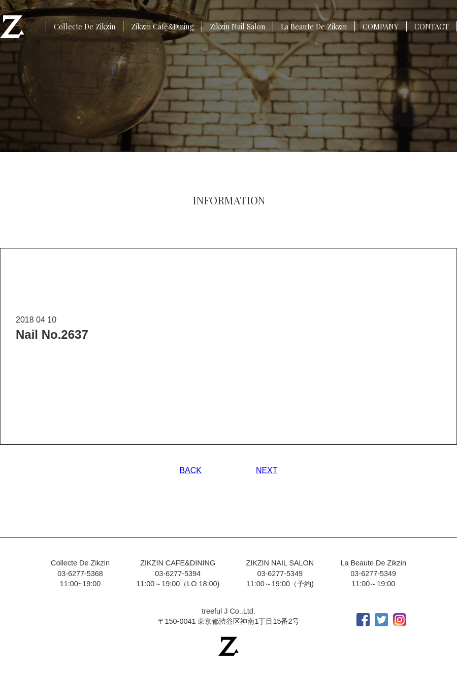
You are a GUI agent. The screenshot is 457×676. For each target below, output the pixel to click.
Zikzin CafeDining (162, 26)
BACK (190, 470)
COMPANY (381, 26)
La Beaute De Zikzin (314, 26)
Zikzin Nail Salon (237, 26)
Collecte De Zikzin (84, 26)
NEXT (267, 470)
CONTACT (431, 26)
